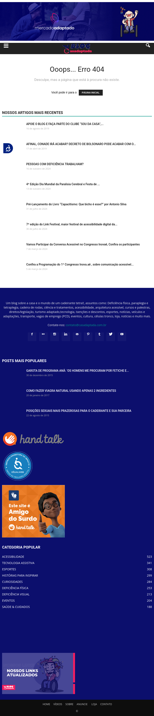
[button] (148, 48)
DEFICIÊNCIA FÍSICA (15, 588)
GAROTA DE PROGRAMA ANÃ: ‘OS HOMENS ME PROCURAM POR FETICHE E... (77, 370)
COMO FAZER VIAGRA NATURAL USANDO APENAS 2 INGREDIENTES (71, 390)
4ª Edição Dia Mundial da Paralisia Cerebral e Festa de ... (63, 184)
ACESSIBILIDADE (13, 557)
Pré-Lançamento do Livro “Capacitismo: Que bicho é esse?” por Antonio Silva (76, 204)
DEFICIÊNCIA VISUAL (16, 594)
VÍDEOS (57, 704)
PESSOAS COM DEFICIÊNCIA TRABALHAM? (55, 164)
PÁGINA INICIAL (91, 92)
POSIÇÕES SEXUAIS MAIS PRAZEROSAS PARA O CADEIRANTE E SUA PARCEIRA (78, 410)
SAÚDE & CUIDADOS (16, 607)
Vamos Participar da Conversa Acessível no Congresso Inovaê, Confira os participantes (83, 244)
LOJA (94, 704)
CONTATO (106, 704)
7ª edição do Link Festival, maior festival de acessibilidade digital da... (71, 224)
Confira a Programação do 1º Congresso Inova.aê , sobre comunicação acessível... (80, 264)
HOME (46, 704)
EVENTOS (8, 600)
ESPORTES (9, 569)
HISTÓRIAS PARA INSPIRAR (20, 575)
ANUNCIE (82, 704)
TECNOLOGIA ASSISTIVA (18, 563)
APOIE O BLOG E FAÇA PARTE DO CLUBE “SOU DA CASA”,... (65, 124)
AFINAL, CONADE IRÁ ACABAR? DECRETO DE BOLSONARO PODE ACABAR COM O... (81, 144)
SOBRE (69, 704)
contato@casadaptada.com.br (86, 325)
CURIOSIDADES (12, 582)
